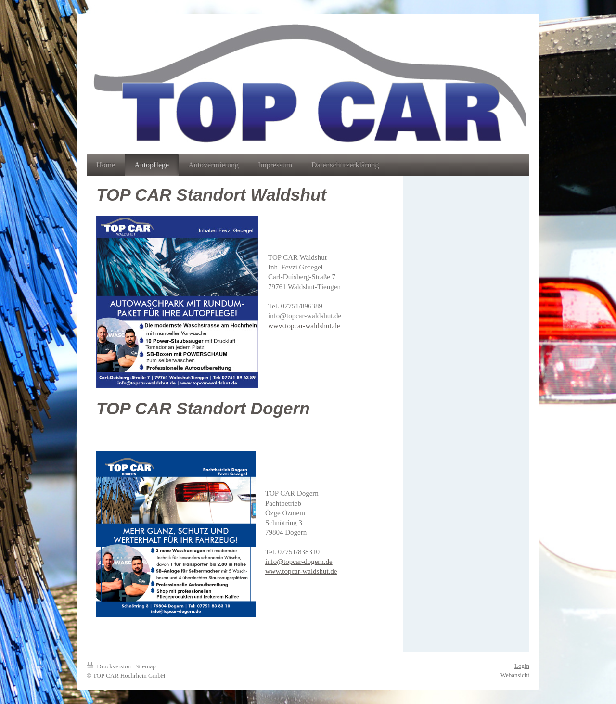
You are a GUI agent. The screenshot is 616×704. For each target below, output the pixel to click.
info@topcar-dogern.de (299, 561)
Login (521, 665)
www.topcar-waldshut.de (304, 326)
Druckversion (109, 666)
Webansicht (514, 674)
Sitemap (145, 666)
